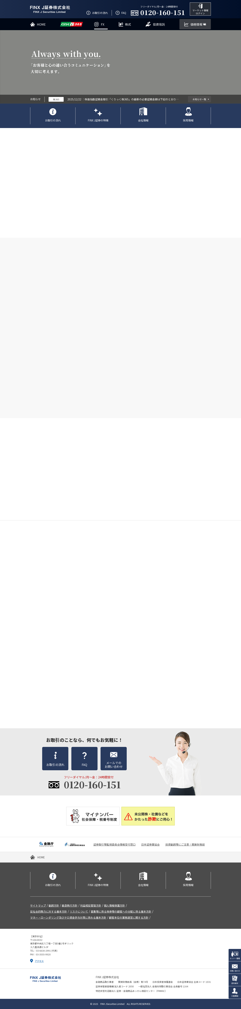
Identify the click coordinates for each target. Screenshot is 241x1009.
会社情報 (143, 120)
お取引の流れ (53, 120)
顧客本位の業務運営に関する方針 (129, 917)
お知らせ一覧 (199, 99)
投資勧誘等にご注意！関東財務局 (185, 844)
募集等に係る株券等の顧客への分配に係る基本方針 (121, 911)
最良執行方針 (70, 905)
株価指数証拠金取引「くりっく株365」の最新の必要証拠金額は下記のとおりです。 (132, 99)
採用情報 (188, 120)
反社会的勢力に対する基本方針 (48, 911)
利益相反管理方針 (90, 905)
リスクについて (79, 911)
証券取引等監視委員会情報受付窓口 (114, 844)
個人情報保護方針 (114, 905)
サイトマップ (38, 905)
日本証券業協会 (150, 844)
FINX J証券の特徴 (98, 120)
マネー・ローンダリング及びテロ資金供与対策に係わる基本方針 (68, 917)
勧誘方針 (54, 905)
